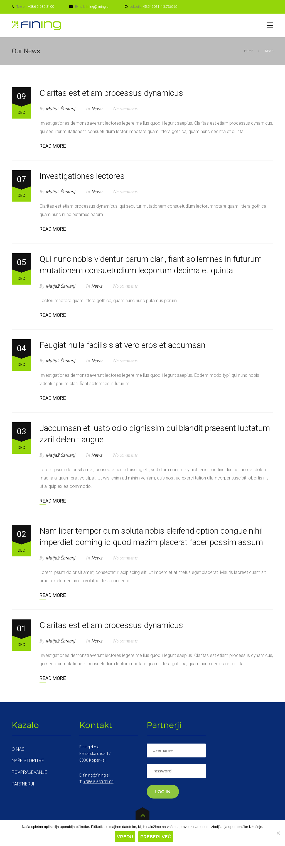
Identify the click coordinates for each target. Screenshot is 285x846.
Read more (53, 146)
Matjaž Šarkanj (60, 108)
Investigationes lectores (82, 176)
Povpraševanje (29, 772)
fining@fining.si (97, 7)
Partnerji (23, 784)
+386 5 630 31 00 (98, 782)
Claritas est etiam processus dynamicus (111, 93)
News (96, 108)
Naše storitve (28, 760)
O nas (18, 749)
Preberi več (155, 836)
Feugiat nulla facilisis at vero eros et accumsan (122, 345)
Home (248, 51)
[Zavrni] (278, 833)
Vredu (125, 836)
